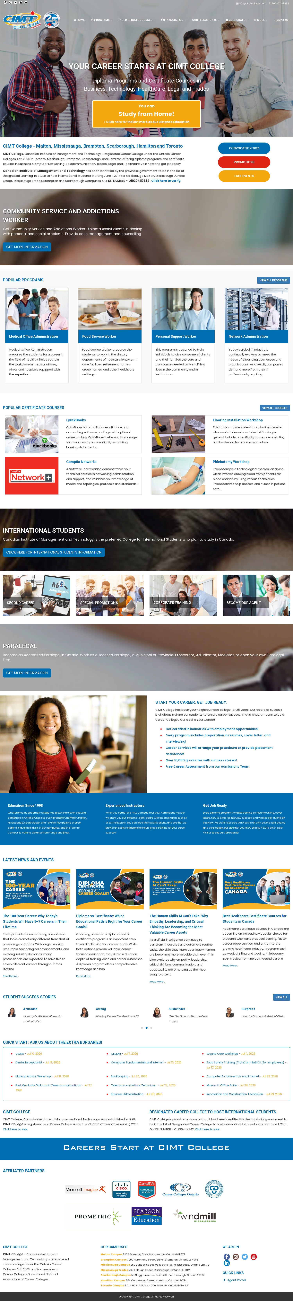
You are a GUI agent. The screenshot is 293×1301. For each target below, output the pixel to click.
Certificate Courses (136, 20)
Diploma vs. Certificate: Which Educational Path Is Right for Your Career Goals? (109, 921)
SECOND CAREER (20, 603)
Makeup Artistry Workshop (33, 1076)
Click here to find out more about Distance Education (147, 122)
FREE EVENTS (244, 176)
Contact (281, 20)
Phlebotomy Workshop (231, 462)
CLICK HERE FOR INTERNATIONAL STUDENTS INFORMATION (53, 552)
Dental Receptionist (28, 1062)
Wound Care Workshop (222, 1054)
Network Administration (248, 336)
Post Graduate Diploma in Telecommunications (48, 1085)
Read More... (11, 976)
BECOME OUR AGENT (244, 603)
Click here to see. (15, 1129)
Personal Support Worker (176, 336)
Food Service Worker (99, 336)
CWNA (19, 1054)
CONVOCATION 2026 (244, 148)
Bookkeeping (119, 1076)
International (205, 20)
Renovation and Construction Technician (235, 1094)
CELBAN (116, 1054)
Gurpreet (248, 1009)
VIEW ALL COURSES (275, 408)
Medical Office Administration (33, 336)
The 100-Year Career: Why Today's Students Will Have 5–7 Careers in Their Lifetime (35, 921)
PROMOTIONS (244, 162)
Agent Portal (234, 1280)
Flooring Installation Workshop (238, 420)
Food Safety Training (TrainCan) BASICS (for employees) (245, 1062)
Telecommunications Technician (134, 1085)
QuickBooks (76, 420)
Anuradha (30, 1009)
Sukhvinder (177, 1009)
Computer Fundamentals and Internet (137, 1062)
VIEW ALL (282, 997)
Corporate (236, 20)
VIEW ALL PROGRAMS (274, 280)
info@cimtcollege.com (252, 3)
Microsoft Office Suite (222, 1085)
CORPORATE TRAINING (172, 602)
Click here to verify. (166, 181)
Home (79, 20)
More (260, 20)
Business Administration (127, 1094)
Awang (101, 1009)
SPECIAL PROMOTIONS (99, 603)
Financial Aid (173, 20)
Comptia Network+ (81, 462)
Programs (101, 20)
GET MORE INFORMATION (27, 246)
